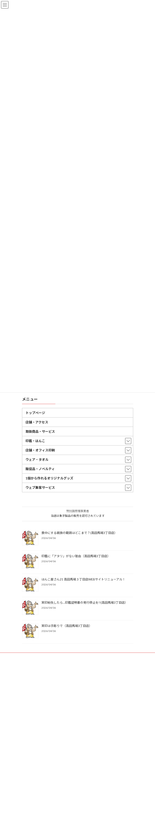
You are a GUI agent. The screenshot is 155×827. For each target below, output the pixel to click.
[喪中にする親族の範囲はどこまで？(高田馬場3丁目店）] (30, 538)
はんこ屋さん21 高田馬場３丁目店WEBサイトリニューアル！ (83, 579)
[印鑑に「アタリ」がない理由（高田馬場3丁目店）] (30, 561)
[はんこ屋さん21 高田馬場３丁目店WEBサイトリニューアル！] (30, 584)
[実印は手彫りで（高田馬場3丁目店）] (30, 631)
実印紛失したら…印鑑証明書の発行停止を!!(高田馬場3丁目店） (84, 602)
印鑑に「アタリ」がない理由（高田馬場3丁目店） (75, 556)
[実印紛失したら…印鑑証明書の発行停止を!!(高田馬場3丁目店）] (30, 608)
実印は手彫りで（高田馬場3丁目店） (66, 626)
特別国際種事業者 (77, 511)
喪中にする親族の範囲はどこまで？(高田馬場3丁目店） (79, 533)
